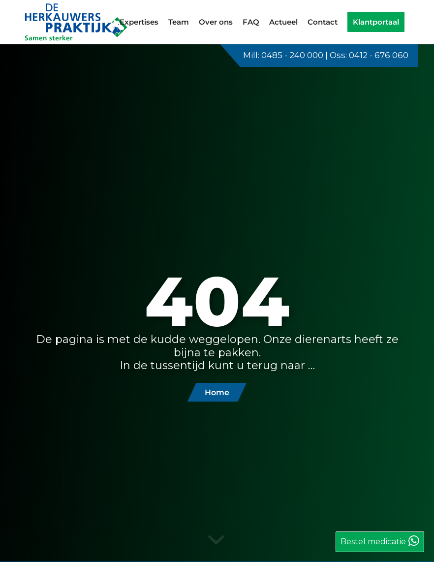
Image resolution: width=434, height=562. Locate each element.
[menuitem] (139, 22)
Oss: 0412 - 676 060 (369, 55)
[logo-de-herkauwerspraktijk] (76, 22)
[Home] (217, 392)
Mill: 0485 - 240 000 (283, 55)
